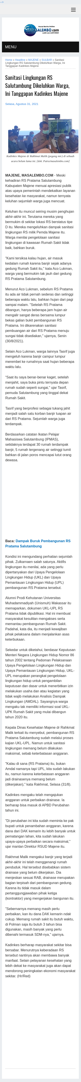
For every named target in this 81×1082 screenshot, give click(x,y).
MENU (10, 47)
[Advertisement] (40, 501)
